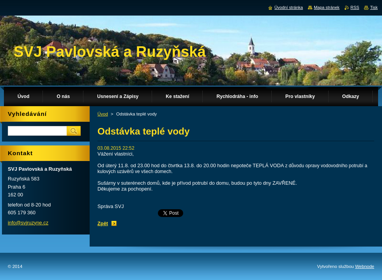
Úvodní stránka (288, 7)
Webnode (364, 266)
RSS (354, 7)
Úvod (102, 114)
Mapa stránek (327, 7)
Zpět (102, 223)
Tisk (374, 7)
